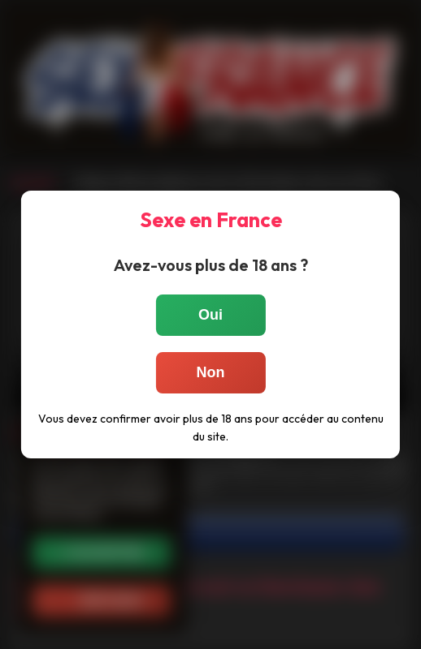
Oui (210, 315)
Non (211, 372)
